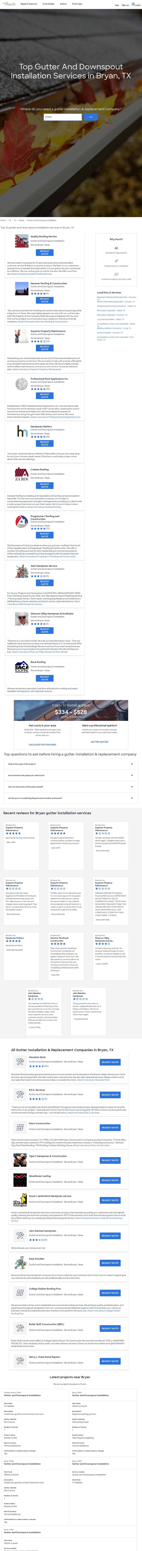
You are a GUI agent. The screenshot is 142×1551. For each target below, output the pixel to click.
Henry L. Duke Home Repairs (44, 1357)
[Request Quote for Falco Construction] (110, 1127)
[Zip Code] (63, 117)
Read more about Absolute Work (94, 1080)
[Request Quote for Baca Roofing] (45, 678)
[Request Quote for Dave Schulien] (110, 1263)
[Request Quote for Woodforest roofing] (110, 1180)
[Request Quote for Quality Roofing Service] (45, 252)
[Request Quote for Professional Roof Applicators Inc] (45, 395)
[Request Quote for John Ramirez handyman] (110, 1236)
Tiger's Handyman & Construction (48, 1156)
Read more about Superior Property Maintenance (37, 369)
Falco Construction (39, 1123)
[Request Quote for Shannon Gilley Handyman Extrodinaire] (45, 630)
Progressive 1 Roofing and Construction (45, 517)
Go (91, 117)
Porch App (77, 4)
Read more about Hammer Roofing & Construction (43, 321)
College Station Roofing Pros (45, 1288)
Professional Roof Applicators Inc (49, 378)
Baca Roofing (38, 662)
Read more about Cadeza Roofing (44, 507)
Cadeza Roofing (40, 469)
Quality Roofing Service (44, 236)
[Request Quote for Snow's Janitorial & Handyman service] (110, 1200)
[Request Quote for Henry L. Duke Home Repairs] (110, 1361)
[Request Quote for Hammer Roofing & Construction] (45, 300)
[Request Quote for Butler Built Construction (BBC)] (110, 1328)
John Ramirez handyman (42, 1230)
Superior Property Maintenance (48, 331)
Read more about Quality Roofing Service (31, 274)
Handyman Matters (41, 426)
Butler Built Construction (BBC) (46, 1324)
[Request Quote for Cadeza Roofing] (45, 485)
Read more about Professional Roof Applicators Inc (55, 417)
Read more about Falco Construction (92, 1145)
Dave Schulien (36, 1258)
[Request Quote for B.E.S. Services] (110, 1095)
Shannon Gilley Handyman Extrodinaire (52, 613)
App (117, 5)
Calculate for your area (42, 744)
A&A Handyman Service (44, 566)
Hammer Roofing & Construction (49, 283)
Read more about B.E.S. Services (83, 1112)
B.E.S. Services (37, 1090)
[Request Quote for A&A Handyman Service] (45, 583)
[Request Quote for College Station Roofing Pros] (110, 1293)
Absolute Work (37, 1057)
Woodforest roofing (40, 1176)
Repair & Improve (29, 4)
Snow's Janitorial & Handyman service (50, 1196)
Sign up (125, 5)
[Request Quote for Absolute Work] (110, 1062)
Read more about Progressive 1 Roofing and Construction (48, 556)
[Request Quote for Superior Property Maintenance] (45, 348)
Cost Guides (48, 4)
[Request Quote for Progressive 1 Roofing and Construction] (45, 535)
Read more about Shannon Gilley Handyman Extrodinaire (40, 652)
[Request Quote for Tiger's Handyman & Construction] (110, 1160)
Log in (136, 4)
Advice (63, 4)
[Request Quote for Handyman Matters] (45, 443)
